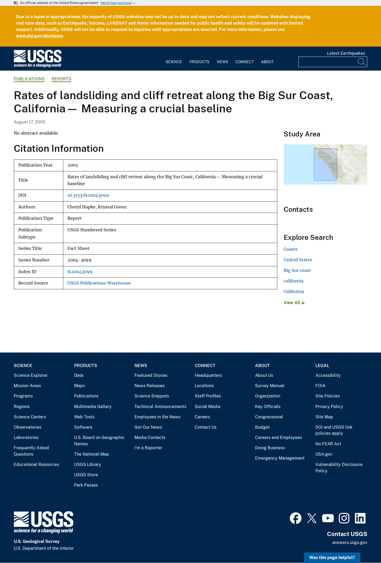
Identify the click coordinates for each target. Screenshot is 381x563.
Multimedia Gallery (93, 406)
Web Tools (84, 416)
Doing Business (270, 447)
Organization (267, 396)
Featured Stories (150, 375)
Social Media (207, 406)
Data (78, 375)
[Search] (362, 62)
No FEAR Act (328, 443)
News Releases (149, 385)
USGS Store (86, 474)
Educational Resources (36, 464)
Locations (204, 385)
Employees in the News (157, 416)
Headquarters (208, 375)
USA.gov (323, 454)
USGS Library (87, 464)
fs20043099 (80, 271)
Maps (79, 385)
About (267, 62)
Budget (262, 427)
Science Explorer (31, 375)
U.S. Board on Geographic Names (99, 440)
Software (83, 427)
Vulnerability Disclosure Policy (338, 467)
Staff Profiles (208, 396)
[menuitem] (174, 59)
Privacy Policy (329, 406)
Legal (322, 365)
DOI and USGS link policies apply (333, 430)
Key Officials (267, 406)
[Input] (332, 62)
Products (199, 62)
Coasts (290, 249)
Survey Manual (269, 385)
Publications (29, 78)
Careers (202, 416)
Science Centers (30, 416)
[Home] (37, 66)
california (293, 280)
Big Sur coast (297, 270)
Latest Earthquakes (346, 53)
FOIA (320, 385)
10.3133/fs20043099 (88, 195)
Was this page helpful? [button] (332, 557)
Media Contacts (149, 437)
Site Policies (327, 396)
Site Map (324, 416)
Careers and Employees (278, 437)
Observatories (27, 427)
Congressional (269, 416)
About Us (264, 375)
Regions (22, 406)
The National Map (91, 454)
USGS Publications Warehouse (99, 283)
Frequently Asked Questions (31, 451)
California (294, 291)
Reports (61, 78)
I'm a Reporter (148, 447)
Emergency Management (280, 458)
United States (298, 259)
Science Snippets (151, 396)
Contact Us (205, 427)
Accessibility (328, 375)
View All (294, 302)
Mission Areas (27, 385)
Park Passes (86, 485)
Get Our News (148, 427)
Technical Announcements (160, 406)
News (222, 62)
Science (174, 62)
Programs (23, 396)
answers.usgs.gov (349, 542)
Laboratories (26, 437)
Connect (244, 62)
